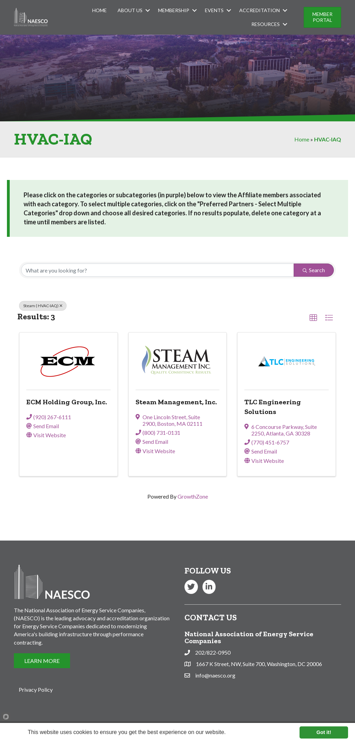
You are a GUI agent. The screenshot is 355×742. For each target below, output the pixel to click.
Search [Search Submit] (314, 270)
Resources (265, 24)
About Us (130, 10)
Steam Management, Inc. (176, 402)
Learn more (241, 732)
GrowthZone (193, 496)
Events (214, 10)
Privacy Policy (36, 689)
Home (99, 10)
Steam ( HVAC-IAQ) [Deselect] (42, 305)
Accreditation (259, 10)
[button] (313, 318)
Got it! (324, 732)
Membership (173, 10)
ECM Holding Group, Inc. (66, 402)
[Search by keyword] (157, 270)
